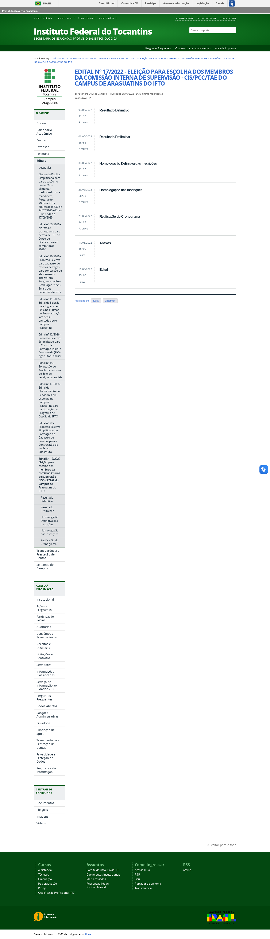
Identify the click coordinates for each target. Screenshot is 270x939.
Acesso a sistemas (200, 48)
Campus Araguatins (82, 58)
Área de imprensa (225, 48)
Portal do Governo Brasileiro (20, 11)
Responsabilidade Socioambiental (97, 885)
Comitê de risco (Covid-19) (102, 870)
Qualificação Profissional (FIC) (56, 893)
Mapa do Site (228, 18)
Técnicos (43, 874)
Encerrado (110, 300)
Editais (112, 58)
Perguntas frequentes (158, 48)
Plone (88, 934)
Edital (103, 269)
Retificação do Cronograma (119, 216)
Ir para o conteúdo (45, 18)
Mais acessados (96, 879)
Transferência (143, 888)
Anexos (105, 243)
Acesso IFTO (142, 870)
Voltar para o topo (223, 845)
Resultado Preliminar (114, 137)
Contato (180, 48)
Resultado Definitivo (114, 110)
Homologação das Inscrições (120, 190)
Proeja (42, 888)
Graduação (45, 879)
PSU (137, 874)
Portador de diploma (148, 883)
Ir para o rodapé (108, 18)
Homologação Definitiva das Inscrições (128, 163)
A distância (45, 870)
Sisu (137, 879)
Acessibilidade (184, 18)
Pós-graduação (47, 883)
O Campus (100, 58)
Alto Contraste (206, 18)
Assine (187, 870)
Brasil (47, 3)
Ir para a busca (87, 18)
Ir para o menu (67, 18)
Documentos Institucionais (103, 874)
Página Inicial (61, 58)
